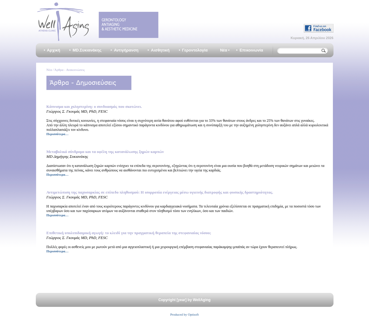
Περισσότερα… (57, 134)
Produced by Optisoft (184, 314)
